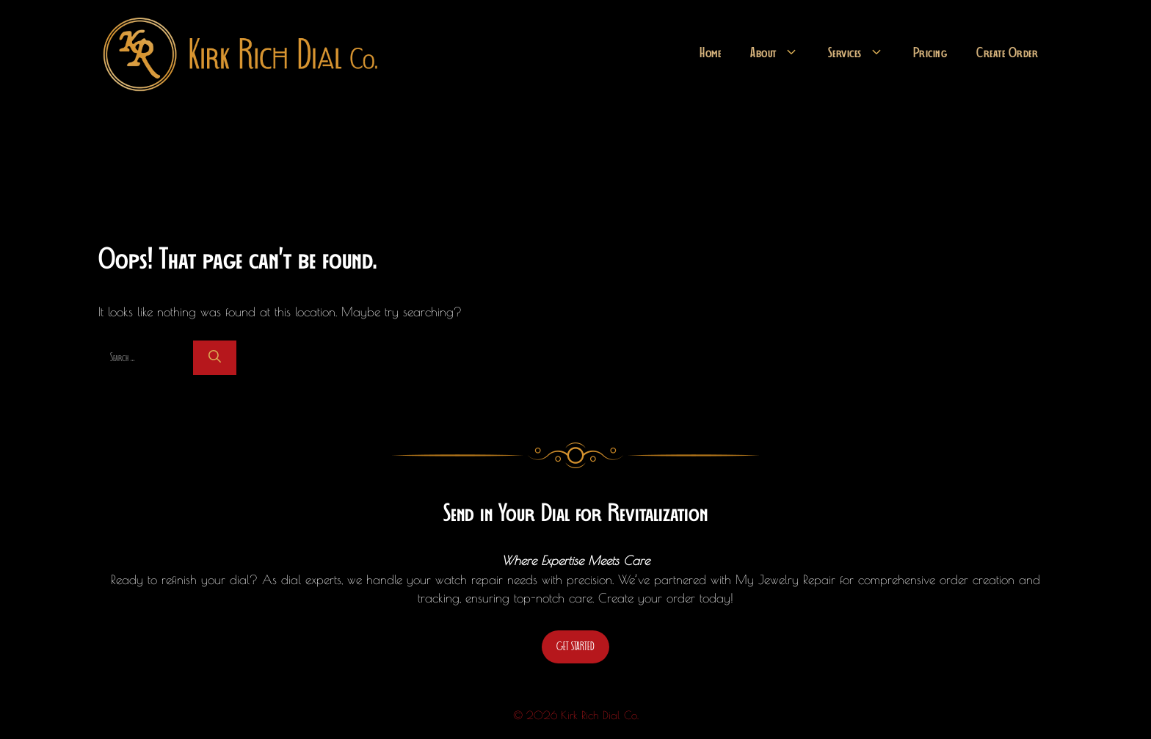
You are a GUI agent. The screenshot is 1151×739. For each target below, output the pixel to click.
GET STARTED (575, 646)
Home (710, 53)
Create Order (1007, 53)
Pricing (930, 53)
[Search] (214, 358)
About (781, 53)
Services (863, 53)
